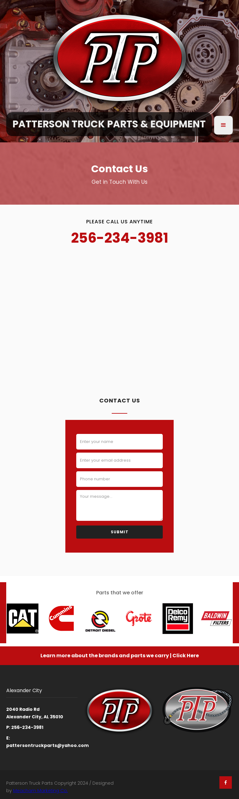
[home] (109, 125)
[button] (223, 125)
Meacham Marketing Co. (40, 790)
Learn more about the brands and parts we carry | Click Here (119, 655)
